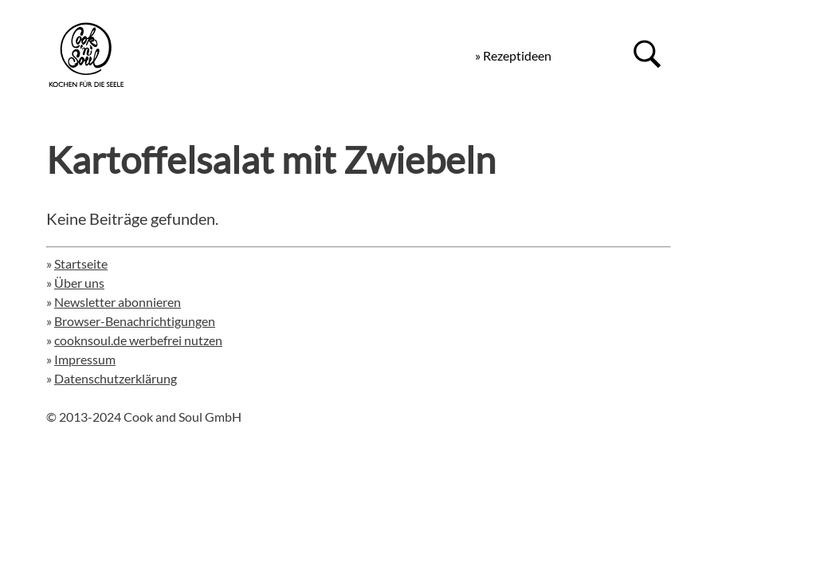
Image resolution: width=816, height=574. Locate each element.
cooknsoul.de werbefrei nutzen (138, 340)
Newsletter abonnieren (117, 301)
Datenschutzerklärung (115, 378)
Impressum (85, 359)
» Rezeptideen (513, 55)
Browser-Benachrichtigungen (134, 320)
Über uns (79, 282)
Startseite (81, 263)
